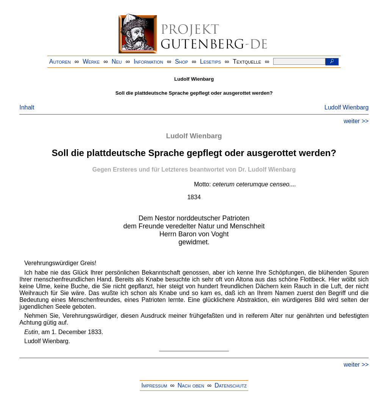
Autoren (60, 61)
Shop (181, 61)
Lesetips (210, 61)
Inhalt (26, 107)
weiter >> (356, 121)
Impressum (154, 385)
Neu (117, 61)
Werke (91, 61)
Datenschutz (230, 385)
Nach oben (190, 385)
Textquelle (247, 61)
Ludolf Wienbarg (346, 107)
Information (148, 61)
